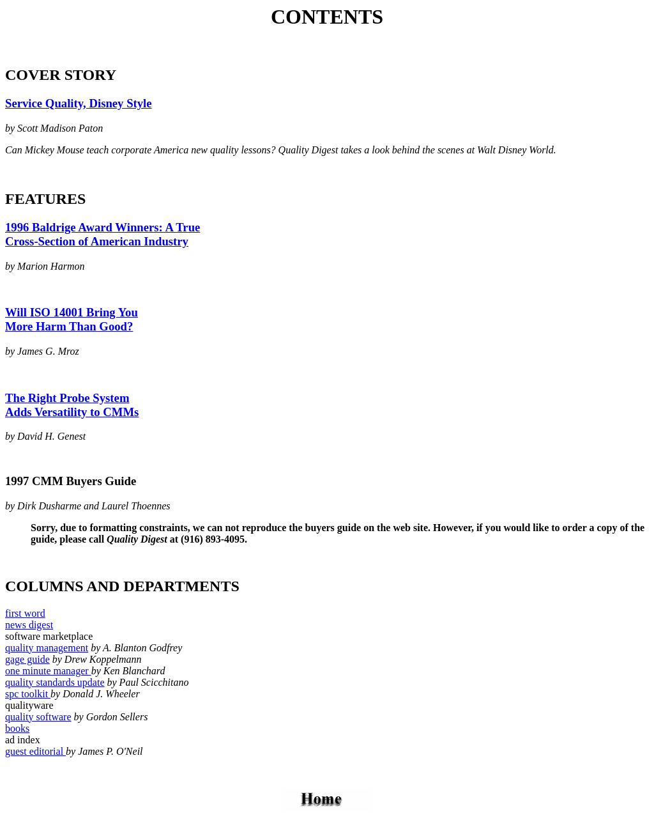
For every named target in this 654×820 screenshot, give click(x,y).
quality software (38, 720)
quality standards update (55, 686)
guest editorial (35, 755)
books (17, 732)
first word (25, 617)
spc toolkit (27, 697)
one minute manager (48, 674)
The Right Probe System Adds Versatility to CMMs (72, 405)
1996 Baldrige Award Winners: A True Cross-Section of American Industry (102, 234)
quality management (46, 651)
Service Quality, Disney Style (78, 103)
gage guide (27, 663)
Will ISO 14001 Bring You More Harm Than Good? (71, 319)
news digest (29, 628)
